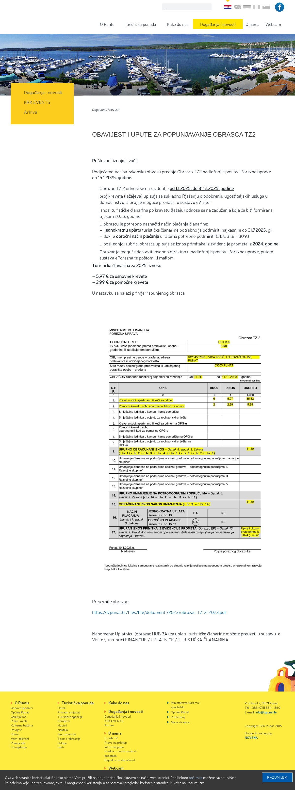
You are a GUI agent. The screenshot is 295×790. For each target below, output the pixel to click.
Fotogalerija (19, 747)
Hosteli (62, 725)
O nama (253, 24)
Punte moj (178, 717)
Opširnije (195, 777)
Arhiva (30, 112)
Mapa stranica (180, 722)
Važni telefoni (20, 738)
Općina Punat (20, 712)
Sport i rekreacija (69, 738)
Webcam (273, 24)
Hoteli (62, 708)
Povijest (16, 729)
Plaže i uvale (19, 721)
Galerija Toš (18, 716)
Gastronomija (67, 734)
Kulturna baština (22, 725)
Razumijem (277, 777)
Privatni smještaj (69, 712)
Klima (14, 734)
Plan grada (18, 743)
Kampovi (64, 721)
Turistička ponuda (140, 24)
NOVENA (251, 737)
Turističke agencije (70, 716)
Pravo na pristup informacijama (115, 744)
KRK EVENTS (37, 102)
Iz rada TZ (111, 738)
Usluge (62, 743)
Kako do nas (178, 24)
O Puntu (107, 24)
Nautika (63, 729)
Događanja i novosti (218, 24)
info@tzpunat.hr (266, 712)
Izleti (61, 747)
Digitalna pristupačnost (119, 760)
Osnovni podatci (22, 708)
